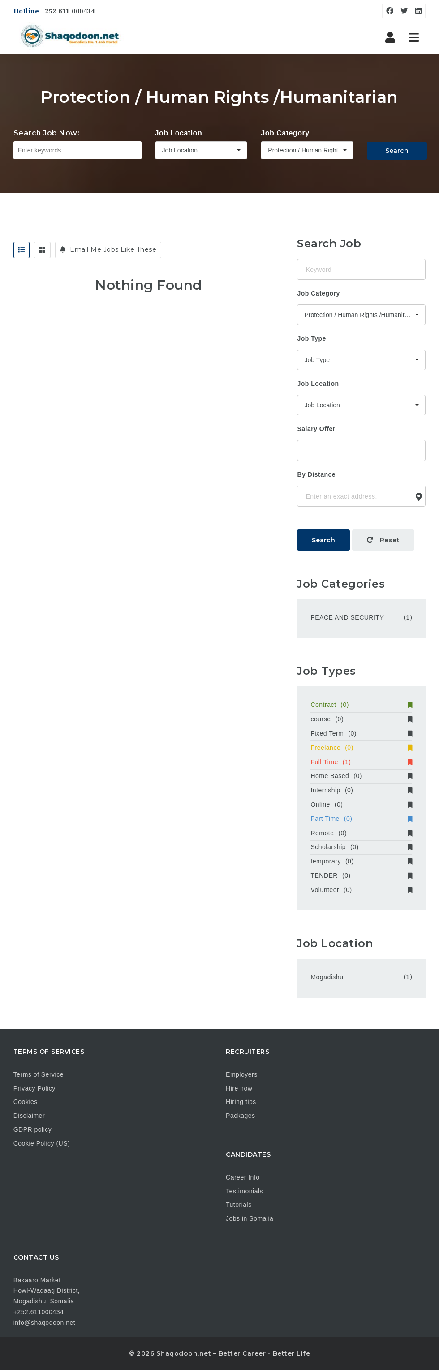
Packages (240, 1115)
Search (397, 151)
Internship (361, 790)
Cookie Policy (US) (41, 1143)
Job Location (178, 133)
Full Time (361, 761)
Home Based (361, 775)
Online (361, 804)
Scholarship (361, 846)
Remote (361, 833)
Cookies (25, 1101)
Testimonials (244, 1191)
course (361, 719)
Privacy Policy (34, 1088)
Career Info (243, 1177)
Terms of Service (38, 1074)
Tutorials (239, 1204)
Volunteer (361, 889)
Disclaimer (29, 1115)
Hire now (239, 1088)
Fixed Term (361, 733)
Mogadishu (326, 977)
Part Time (361, 818)
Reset (383, 540)
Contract (361, 704)
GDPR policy (32, 1129)
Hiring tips (241, 1101)
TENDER (361, 875)
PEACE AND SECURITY (347, 617)
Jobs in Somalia (249, 1218)
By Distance (316, 474)
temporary (361, 861)
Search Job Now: (46, 133)
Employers (242, 1074)
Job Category (285, 133)
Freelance (361, 747)
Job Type (311, 338)
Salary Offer (316, 428)
